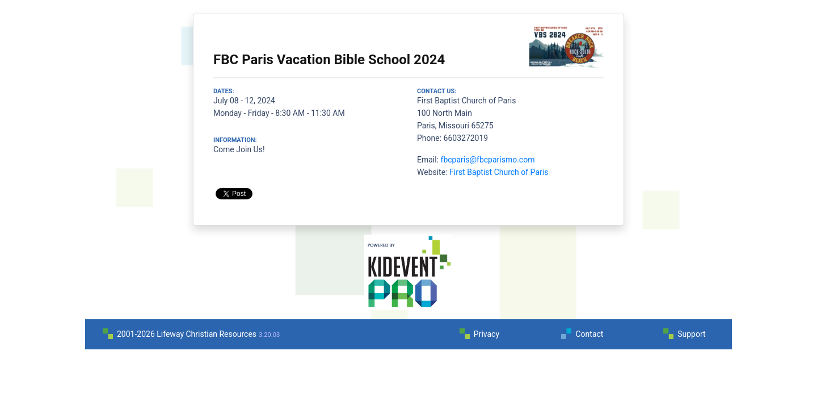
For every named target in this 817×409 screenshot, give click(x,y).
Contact (589, 334)
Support (691, 334)
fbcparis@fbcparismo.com (488, 159)
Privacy (486, 334)
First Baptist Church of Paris (498, 172)
